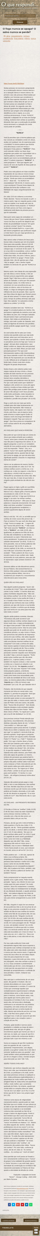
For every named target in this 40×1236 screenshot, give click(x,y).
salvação (6, 41)
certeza (26, 36)
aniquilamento (16, 36)
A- (36, 1233)
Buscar (20, 22)
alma (8, 36)
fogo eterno (18, 38)
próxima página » (31, 1220)
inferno (27, 38)
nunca (33, 38)
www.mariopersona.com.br (22, 1188)
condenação (8, 38)
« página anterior (8, 1220)
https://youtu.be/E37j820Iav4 (14, 83)
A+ (36, 1230)
